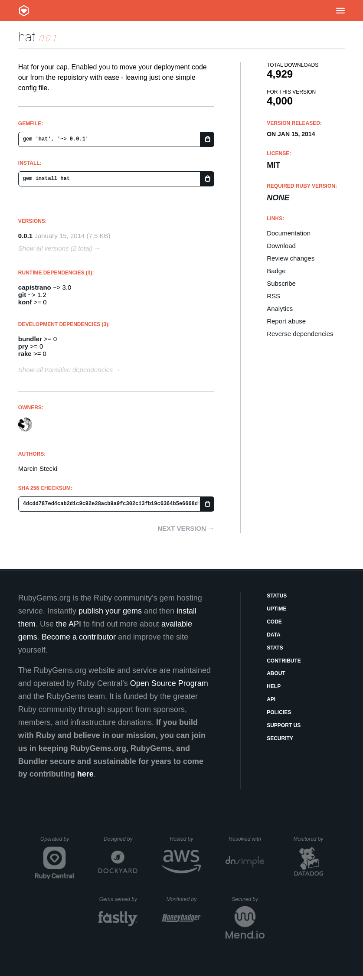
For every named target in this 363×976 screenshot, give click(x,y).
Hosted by (185, 839)
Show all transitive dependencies (65, 369)
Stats (275, 648)
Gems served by (118, 899)
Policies (279, 712)
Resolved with (246, 839)
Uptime (276, 609)
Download (281, 245)
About (276, 673)
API (271, 699)
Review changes (290, 258)
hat (27, 36)
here (85, 774)
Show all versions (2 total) (55, 248)
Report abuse (286, 321)
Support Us (284, 725)
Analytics (280, 308)
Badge (276, 270)
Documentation (289, 233)
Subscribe (281, 283)
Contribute (284, 661)
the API (68, 624)
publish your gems (110, 611)
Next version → (185, 528)
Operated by (57, 842)
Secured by (248, 899)
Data (274, 635)
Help (274, 686)
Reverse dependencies (300, 333)
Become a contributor (79, 637)
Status (277, 596)
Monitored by (310, 839)
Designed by (120, 839)
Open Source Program (169, 683)
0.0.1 (25, 235)
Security (280, 738)
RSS (273, 296)
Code (274, 622)
